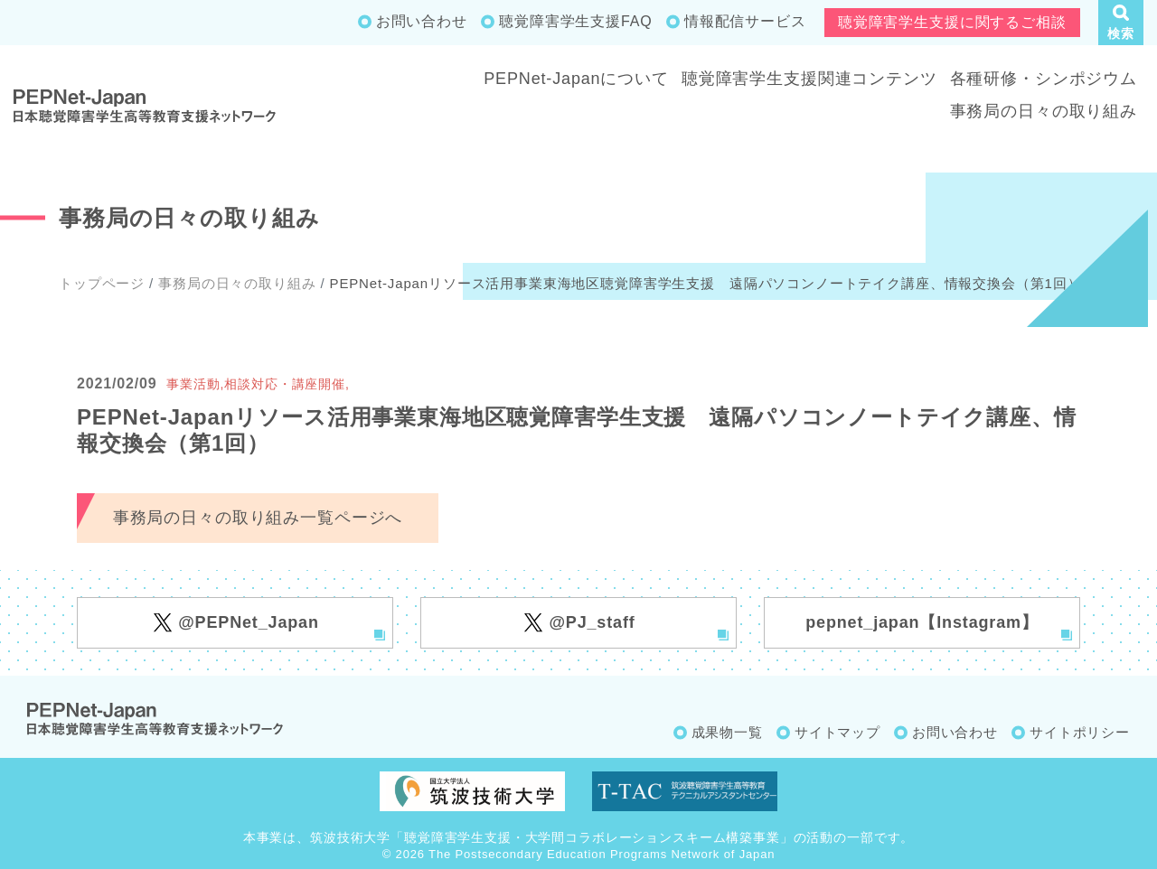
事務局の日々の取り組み (1043, 111)
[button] (1120, 22)
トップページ (102, 283)
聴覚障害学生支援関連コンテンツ (809, 79)
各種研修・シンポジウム (1043, 79)
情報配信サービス (745, 21)
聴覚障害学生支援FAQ (575, 21)
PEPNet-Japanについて (576, 79)
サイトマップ (837, 732)
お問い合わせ (421, 21)
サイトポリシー (1080, 732)
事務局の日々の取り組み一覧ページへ (257, 518)
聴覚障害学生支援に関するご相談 (952, 22)
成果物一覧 (727, 732)
